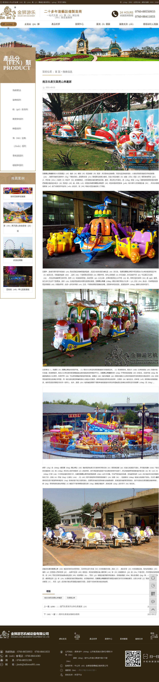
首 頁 (57, 71)
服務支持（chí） (127, 24)
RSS (152, 2)
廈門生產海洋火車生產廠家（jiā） (74, 606)
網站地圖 (145, 2)
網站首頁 (63, 639)
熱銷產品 (17, 90)
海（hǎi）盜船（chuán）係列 (19, 142)
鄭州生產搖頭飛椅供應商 (69, 614)
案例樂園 (123, 639)
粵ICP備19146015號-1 (87, 670)
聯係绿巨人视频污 (150, 24)
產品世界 (56, 24)
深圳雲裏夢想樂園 (17, 197)
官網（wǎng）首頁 (8, 24)
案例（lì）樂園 (103, 24)
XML (157, 2)
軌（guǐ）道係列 (20, 109)
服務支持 (139, 639)
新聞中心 (79, 24)
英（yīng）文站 (126, 2)
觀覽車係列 (18, 119)
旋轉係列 (17, 100)
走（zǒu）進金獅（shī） (77, 636)
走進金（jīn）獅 (32, 24)
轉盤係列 (17, 128)
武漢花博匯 (18, 261)
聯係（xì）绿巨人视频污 (154, 636)
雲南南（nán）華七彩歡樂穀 (17, 290)
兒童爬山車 (71, 598)
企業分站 (137, 2)
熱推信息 (67, 71)
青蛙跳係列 (18, 155)
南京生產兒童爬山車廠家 (53, 598)
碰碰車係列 (18, 165)
